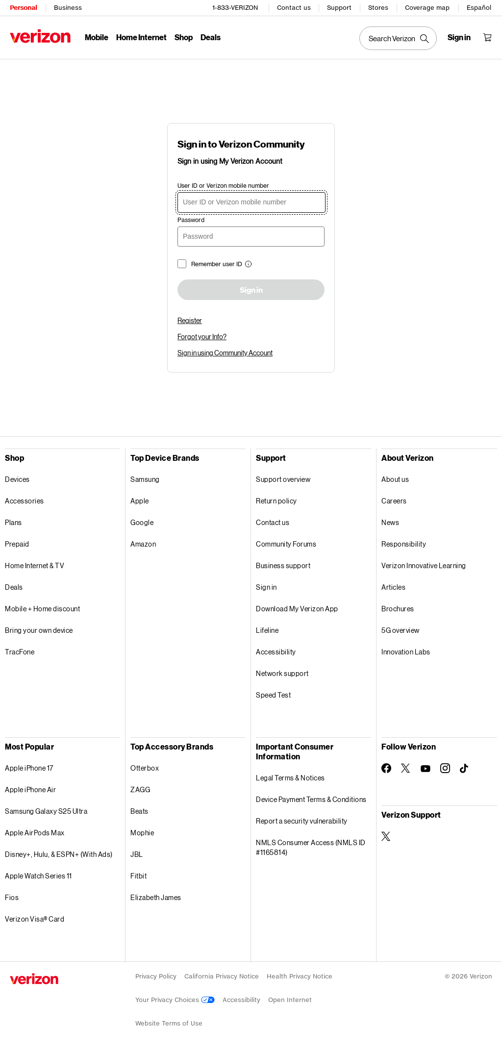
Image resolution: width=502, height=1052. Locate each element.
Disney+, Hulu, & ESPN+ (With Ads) (59, 854)
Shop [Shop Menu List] (184, 37)
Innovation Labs (405, 652)
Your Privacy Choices (175, 999)
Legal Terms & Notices (290, 778)
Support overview (283, 479)
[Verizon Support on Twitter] (386, 836)
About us (395, 479)
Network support (282, 673)
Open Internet (290, 999)
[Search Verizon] (398, 38)
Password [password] (190, 220)
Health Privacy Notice (299, 976)
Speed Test (273, 695)
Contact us (294, 7)
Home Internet (141, 37)
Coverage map (427, 7)
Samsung (145, 479)
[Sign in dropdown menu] (459, 37)
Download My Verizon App (297, 608)
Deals (14, 587)
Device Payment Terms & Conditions (311, 799)
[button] (247, 265)
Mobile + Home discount (42, 608)
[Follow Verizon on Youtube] (425, 769)
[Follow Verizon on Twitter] (406, 768)
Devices (17, 479)
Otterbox (144, 768)
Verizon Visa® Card (34, 919)
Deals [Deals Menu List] (211, 37)
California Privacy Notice (221, 976)
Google (141, 522)
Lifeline (267, 630)
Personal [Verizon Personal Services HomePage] (23, 7)
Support (339, 7)
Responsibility (403, 544)
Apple (139, 501)
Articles (393, 587)
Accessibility (276, 652)
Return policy (276, 501)
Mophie (142, 832)
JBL (136, 854)
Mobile (96, 37)
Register (189, 320)
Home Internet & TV (34, 565)
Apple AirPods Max (35, 832)
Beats (139, 811)
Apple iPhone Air (30, 789)
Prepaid (17, 544)
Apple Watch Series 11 (38, 876)
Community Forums (286, 544)
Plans (13, 522)
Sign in (251, 290)
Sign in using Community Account (225, 353)
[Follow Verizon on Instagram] (445, 768)
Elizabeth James (155, 897)
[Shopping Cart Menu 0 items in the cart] (487, 37)
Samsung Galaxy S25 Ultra (46, 811)
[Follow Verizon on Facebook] (386, 768)
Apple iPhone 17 (29, 768)
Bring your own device (39, 630)
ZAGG (140, 789)
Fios (12, 897)
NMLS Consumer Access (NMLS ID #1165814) (311, 847)
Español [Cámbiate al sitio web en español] (479, 7)
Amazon (143, 544)
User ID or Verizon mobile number (223, 185)
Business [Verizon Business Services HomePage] (68, 7)
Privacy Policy (155, 976)
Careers (394, 501)
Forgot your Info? (201, 336)
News (390, 522)
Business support (283, 565)
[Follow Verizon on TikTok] (465, 769)
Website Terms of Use (168, 1023)
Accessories (24, 501)
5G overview (400, 630)
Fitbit (138, 876)
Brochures (397, 608)
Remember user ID (216, 264)
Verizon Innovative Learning (423, 565)
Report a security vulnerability (302, 821)
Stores (378, 7)
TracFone (19, 652)
